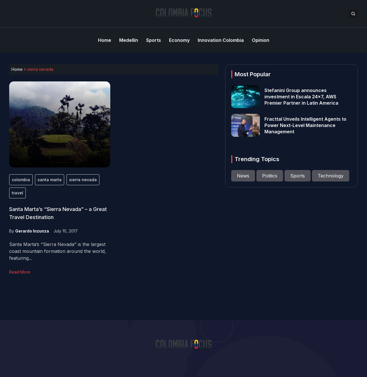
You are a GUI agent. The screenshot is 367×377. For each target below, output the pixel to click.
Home (17, 69)
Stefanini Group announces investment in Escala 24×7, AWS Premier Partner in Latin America (301, 96)
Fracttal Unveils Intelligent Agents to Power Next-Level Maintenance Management (305, 125)
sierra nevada (83, 179)
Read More (19, 271)
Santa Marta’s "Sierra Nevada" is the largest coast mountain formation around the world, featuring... (57, 251)
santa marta (50, 179)
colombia (21, 179)
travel (17, 192)
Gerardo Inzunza (32, 230)
